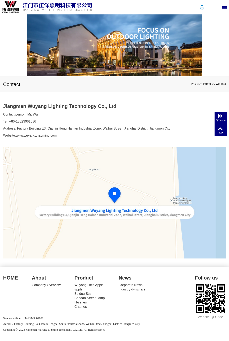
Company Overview (46, 285)
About (39, 278)
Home (207, 83)
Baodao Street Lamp (90, 298)
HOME (10, 278)
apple (79, 289)
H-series (81, 302)
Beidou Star (83, 293)
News (125, 278)
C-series (81, 306)
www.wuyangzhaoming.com (36, 135)
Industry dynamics (132, 289)
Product (84, 278)
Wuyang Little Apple (89, 285)
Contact (221, 83)
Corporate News (130, 285)
